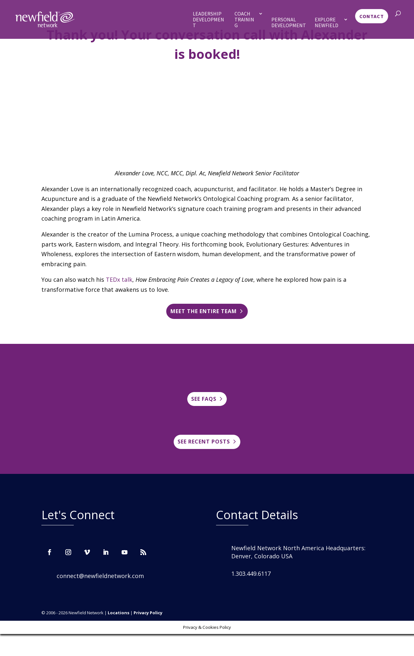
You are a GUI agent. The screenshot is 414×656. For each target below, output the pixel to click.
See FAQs (203, 398)
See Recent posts (204, 441)
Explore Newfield (326, 22)
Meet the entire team (203, 311)
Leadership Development (208, 19)
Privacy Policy (148, 613)
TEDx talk (119, 279)
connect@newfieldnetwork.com (100, 576)
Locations (118, 613)
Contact (371, 16)
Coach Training (244, 19)
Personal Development (288, 22)
